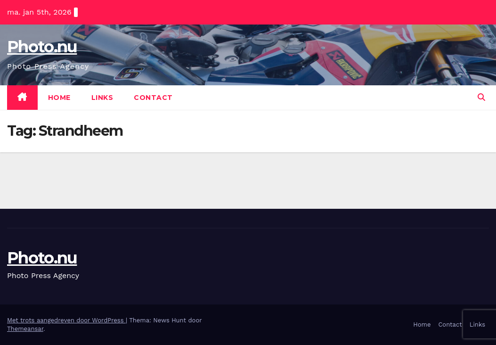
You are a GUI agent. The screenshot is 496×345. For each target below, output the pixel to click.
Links (102, 97)
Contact (153, 97)
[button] (481, 97)
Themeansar (25, 328)
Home (59, 97)
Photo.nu (42, 47)
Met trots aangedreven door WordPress (66, 320)
